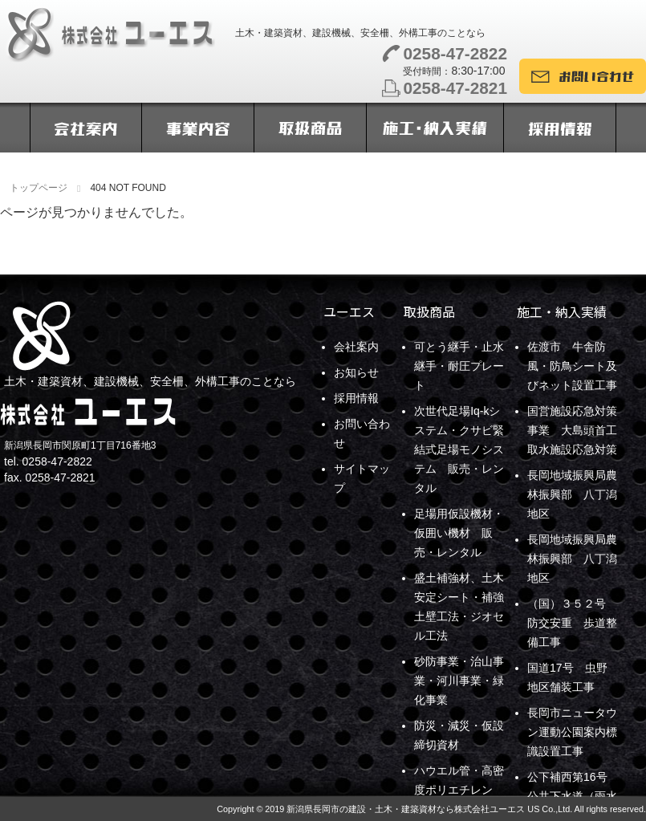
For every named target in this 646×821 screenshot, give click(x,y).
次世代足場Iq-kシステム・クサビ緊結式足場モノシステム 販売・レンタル (459, 449)
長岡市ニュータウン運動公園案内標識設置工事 (572, 732)
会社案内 (356, 346)
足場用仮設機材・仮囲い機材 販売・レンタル (459, 533)
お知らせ (356, 372)
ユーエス (349, 311)
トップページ (38, 187)
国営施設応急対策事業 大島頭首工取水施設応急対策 (572, 430)
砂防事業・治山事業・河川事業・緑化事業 (459, 680)
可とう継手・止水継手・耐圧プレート (459, 366)
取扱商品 (429, 311)
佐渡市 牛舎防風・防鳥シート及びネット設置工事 (572, 366)
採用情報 (356, 398)
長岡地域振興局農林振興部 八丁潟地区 (572, 494)
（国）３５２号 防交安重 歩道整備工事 (572, 622)
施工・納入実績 (562, 311)
